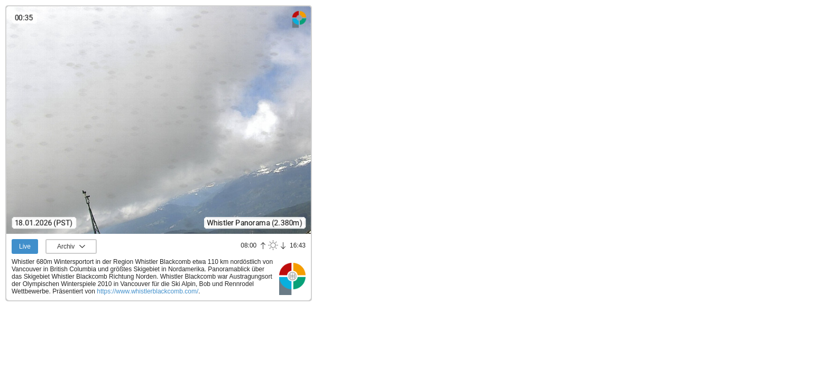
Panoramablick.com (292, 278)
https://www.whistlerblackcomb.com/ (147, 291)
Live (25, 246)
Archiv (66, 246)
